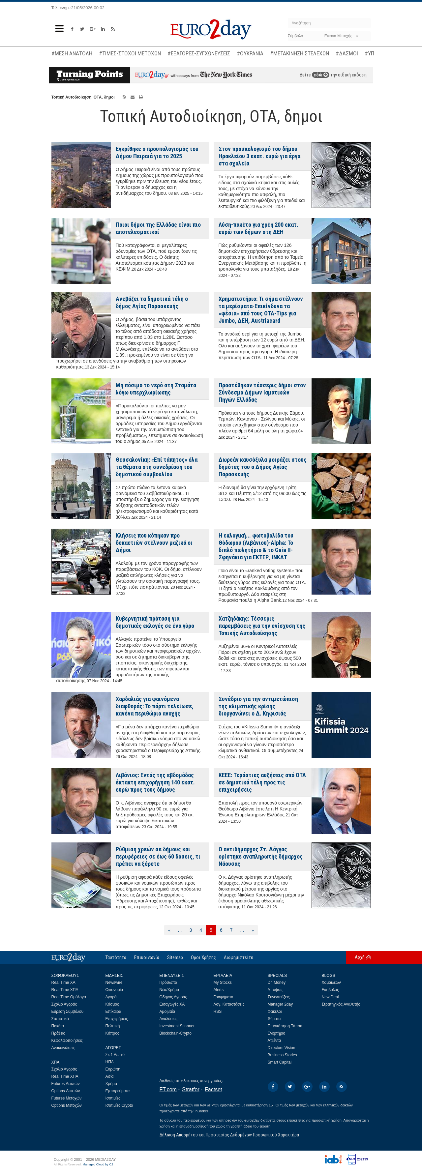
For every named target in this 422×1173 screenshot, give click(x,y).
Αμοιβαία (167, 1011)
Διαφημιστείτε (238, 957)
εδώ (321, 75)
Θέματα (274, 1018)
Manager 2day (280, 1004)
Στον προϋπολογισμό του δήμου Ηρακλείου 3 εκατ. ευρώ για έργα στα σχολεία (259, 156)
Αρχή (360, 957)
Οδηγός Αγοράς (173, 997)
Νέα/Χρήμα (169, 989)
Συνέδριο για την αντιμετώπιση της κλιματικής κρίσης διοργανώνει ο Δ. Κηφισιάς (258, 706)
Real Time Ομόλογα (68, 997)
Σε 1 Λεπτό (115, 1054)
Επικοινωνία (146, 957)
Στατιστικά (60, 1018)
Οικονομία (114, 989)
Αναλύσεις (168, 1018)
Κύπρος (112, 1033)
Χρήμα (111, 1083)
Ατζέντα (274, 1040)
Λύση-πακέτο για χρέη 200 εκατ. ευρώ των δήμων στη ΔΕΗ (258, 228)
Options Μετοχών (66, 1105)
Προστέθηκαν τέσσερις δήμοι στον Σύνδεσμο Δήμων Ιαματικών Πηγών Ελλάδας (262, 392)
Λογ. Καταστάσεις (229, 1004)
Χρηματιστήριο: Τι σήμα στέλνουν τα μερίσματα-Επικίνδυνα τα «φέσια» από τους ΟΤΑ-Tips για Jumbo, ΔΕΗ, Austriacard (261, 309)
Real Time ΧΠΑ (64, 989)
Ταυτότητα (116, 957)
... (180, 930)
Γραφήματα (223, 997)
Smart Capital (280, 1062)
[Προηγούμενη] (169, 930)
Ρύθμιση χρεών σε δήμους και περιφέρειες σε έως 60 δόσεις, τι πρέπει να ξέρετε (158, 856)
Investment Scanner (177, 1026)
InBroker (201, 1111)
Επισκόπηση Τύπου (285, 1026)
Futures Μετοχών (66, 1098)
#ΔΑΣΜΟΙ (347, 53)
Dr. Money (277, 982)
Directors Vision (281, 1047)
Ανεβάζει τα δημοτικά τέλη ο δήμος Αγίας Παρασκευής (152, 302)
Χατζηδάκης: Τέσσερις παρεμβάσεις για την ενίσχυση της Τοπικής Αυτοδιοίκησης (262, 625)
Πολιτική (113, 1026)
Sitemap (175, 957)
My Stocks (223, 982)
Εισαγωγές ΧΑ (172, 1004)
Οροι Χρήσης (203, 957)
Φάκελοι (275, 1011)
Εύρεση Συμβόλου (67, 1011)
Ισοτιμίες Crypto (119, 1105)
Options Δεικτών (65, 1091)
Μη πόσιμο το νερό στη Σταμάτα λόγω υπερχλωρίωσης (156, 389)
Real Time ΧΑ (63, 982)
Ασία (110, 1076)
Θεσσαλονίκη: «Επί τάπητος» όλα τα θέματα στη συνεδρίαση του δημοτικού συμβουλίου (156, 467)
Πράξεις (58, 1033)
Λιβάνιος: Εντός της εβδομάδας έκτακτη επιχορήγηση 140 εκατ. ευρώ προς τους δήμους (155, 782)
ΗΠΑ (110, 1062)
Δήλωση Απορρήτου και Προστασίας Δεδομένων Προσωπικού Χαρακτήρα (229, 1134)
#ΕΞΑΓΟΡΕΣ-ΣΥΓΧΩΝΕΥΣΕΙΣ (198, 53)
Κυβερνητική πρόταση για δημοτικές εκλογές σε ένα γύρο (155, 622)
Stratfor (190, 1089)
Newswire (114, 982)
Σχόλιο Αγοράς (64, 1004)
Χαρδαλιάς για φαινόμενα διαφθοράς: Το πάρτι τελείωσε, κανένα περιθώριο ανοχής (155, 706)
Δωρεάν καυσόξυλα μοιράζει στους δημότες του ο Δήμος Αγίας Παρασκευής (263, 467)
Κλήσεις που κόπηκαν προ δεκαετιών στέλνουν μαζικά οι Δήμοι (154, 542)
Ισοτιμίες (113, 1098)
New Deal (330, 997)
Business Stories (282, 1055)
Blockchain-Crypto (176, 1033)
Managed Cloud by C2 (97, 1164)
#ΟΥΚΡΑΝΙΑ (250, 53)
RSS (218, 1011)
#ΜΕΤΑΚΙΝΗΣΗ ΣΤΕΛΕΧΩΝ (299, 53)
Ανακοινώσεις (63, 1047)
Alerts (219, 989)
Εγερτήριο (277, 1033)
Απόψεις (275, 989)
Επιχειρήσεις (117, 1018)
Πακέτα (57, 1026)
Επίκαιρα (113, 1011)
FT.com (168, 1089)
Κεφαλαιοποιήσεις (67, 1040)
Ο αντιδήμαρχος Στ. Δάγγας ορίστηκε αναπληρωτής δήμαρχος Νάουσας (261, 856)
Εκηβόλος (330, 989)
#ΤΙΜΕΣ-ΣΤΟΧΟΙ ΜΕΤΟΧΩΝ (130, 53)
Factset (213, 1089)
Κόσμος (112, 1004)
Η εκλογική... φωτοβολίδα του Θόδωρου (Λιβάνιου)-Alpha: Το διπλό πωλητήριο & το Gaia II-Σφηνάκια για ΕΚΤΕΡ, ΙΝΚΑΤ (256, 546)
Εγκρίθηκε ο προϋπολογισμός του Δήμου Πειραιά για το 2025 (157, 152)
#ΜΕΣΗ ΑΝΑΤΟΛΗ (71, 53)
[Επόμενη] (253, 930)
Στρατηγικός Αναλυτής (341, 1004)
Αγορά (111, 997)
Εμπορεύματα (118, 1091)
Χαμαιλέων (331, 982)
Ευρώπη (113, 1069)
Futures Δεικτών (65, 1083)
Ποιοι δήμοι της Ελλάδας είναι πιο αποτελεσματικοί (158, 228)
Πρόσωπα (168, 982)
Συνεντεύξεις (279, 997)
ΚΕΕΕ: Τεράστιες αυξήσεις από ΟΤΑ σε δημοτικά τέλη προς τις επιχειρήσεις (262, 782)
